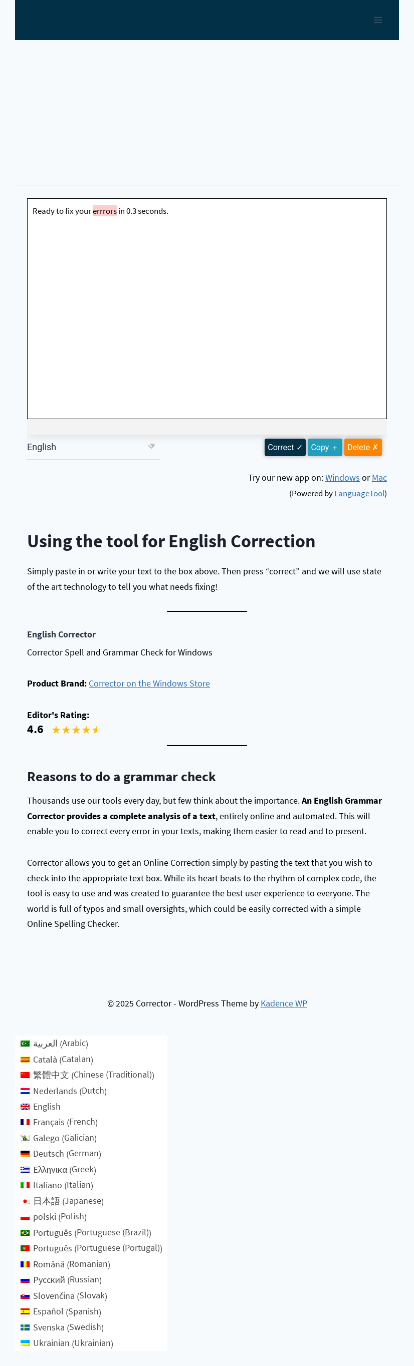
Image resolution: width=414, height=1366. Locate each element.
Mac (379, 477)
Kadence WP (284, 1003)
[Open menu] (377, 20)
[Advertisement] (207, 115)
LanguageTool (359, 493)
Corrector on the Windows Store (149, 683)
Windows (342, 477)
